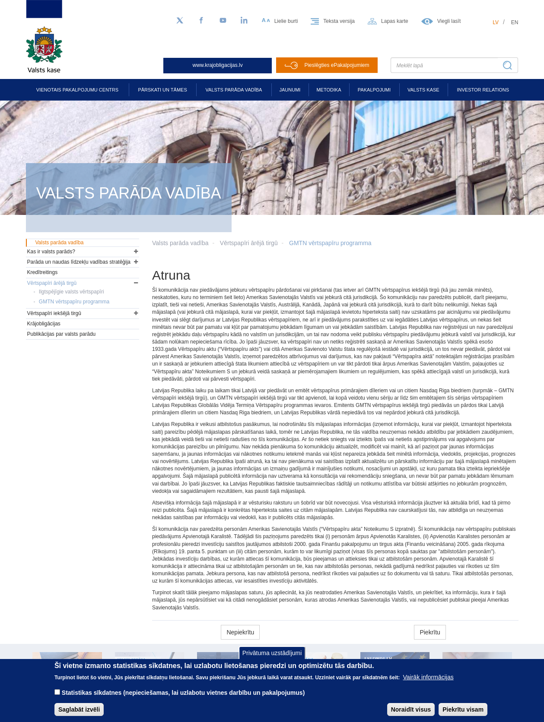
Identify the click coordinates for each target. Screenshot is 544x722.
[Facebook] (201, 20)
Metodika (328, 89)
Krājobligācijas (43, 324)
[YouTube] (223, 20)
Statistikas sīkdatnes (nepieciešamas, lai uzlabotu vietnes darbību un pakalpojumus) (183, 699)
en (515, 22)
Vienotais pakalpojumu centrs (77, 89)
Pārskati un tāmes (162, 89)
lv (496, 22)
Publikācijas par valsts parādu (61, 334)
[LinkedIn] (244, 20)
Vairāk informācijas (428, 684)
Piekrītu (430, 632)
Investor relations (483, 89)
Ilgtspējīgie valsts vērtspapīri (71, 292)
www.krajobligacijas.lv (218, 65)
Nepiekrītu (240, 632)
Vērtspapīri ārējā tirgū (249, 243)
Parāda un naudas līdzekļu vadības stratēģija (79, 262)
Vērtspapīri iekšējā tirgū (54, 313)
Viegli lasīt (449, 21)
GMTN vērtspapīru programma (330, 243)
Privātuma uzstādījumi (272, 659)
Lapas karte (394, 21)
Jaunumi (290, 89)
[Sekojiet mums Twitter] (179, 20)
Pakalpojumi (374, 89)
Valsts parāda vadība (234, 89)
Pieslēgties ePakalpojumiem (336, 65)
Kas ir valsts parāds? (51, 252)
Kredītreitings (42, 272)
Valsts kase (423, 89)
